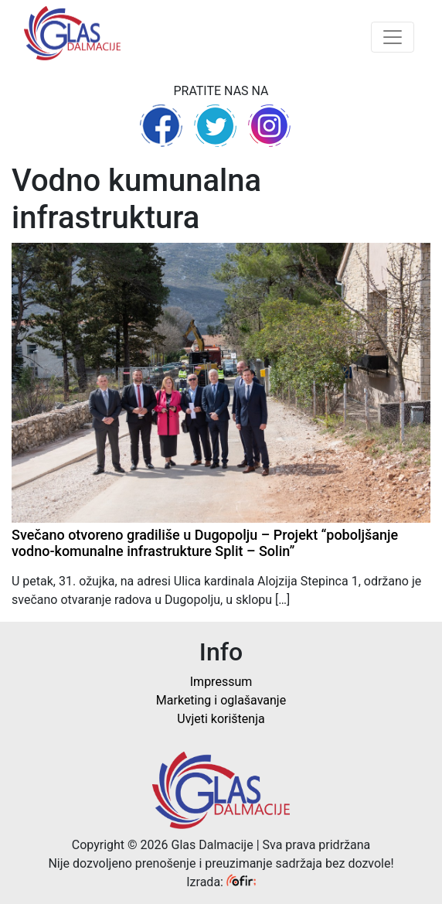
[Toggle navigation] (392, 37)
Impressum (221, 681)
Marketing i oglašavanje (221, 700)
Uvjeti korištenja (220, 718)
